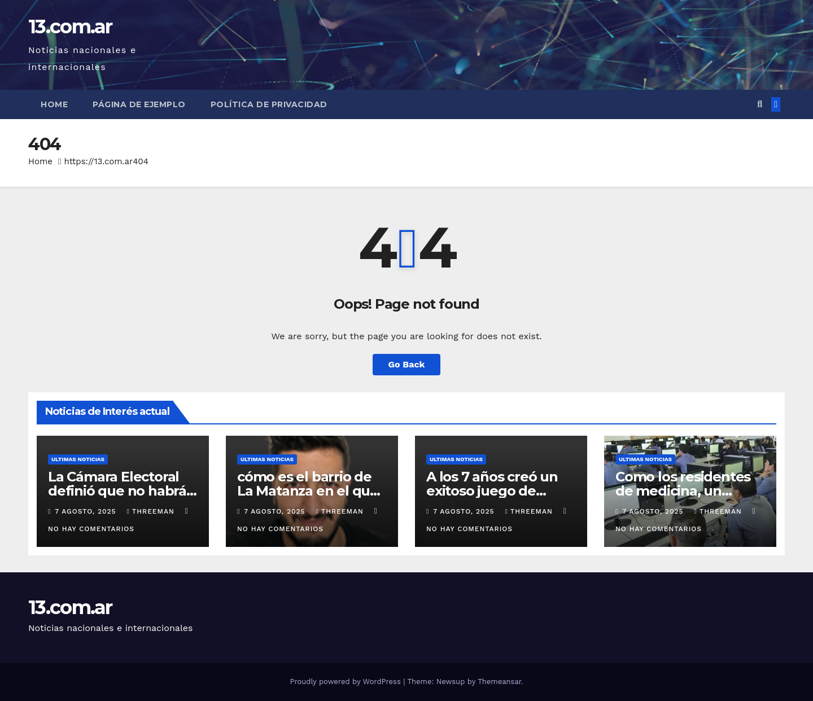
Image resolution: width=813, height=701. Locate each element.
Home (54, 104)
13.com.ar (70, 26)
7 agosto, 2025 (87, 511)
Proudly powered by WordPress (346, 681)
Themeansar (499, 681)
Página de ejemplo (139, 104)
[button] (759, 104)
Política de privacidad (269, 104)
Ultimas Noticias (77, 459)
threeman (151, 511)
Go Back (406, 364)
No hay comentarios (91, 529)
